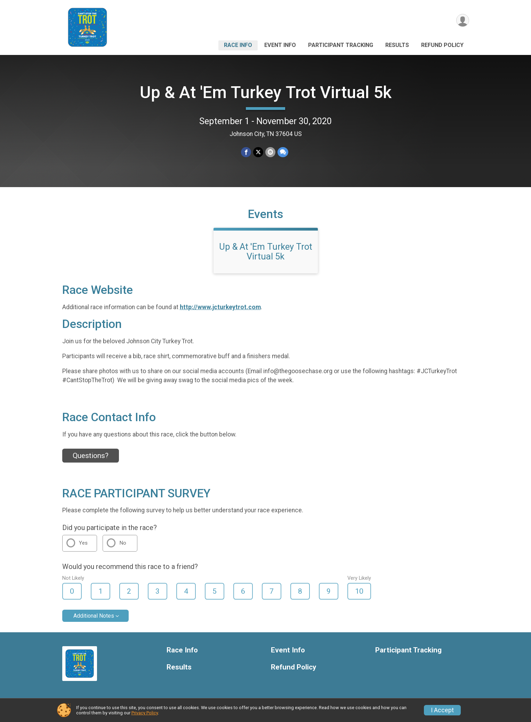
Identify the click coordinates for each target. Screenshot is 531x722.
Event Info (280, 45)
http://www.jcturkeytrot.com (220, 307)
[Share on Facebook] (246, 152)
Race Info (238, 45)
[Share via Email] (270, 152)
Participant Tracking (340, 45)
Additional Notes (93, 615)
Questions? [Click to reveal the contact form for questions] (90, 455)
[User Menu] (462, 20)
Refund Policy (442, 45)
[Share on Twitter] (258, 152)
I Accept (442, 710)
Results (397, 45)
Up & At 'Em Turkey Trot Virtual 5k (266, 92)
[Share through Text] (282, 152)
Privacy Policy (144, 712)
